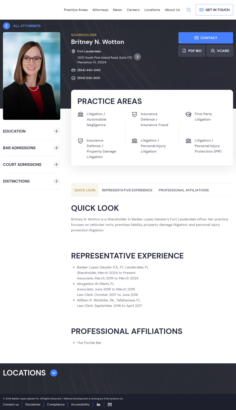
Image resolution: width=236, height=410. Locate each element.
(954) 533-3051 (85, 78)
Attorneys (100, 9)
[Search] (188, 9)
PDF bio (192, 50)
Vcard (219, 50)
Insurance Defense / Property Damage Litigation (96, 148)
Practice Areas (76, 9)
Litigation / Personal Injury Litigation (148, 146)
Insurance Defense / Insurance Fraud (149, 119)
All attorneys (22, 25)
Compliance (56, 404)
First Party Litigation (198, 116)
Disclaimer (33, 404)
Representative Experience (127, 190)
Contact (205, 37)
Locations (152, 9)
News (117, 9)
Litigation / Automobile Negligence (91, 119)
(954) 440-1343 (85, 70)
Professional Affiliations (184, 190)
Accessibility (80, 404)
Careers (133, 9)
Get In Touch (214, 9)
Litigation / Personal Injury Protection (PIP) (203, 146)
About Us (172, 9)
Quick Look (85, 190)
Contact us (11, 404)
